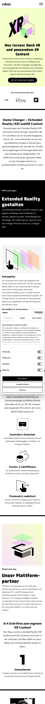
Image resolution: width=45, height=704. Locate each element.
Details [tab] (22, 318)
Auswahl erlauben (22, 384)
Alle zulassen (22, 378)
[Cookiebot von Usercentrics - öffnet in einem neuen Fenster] (34, 312)
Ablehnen (22, 390)
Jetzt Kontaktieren (22, 80)
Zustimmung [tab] (8, 318)
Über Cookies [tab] (37, 318)
